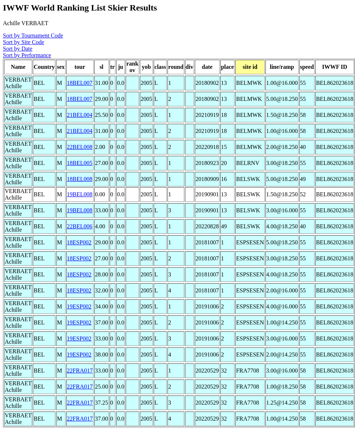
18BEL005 (79, 163)
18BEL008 (79, 179)
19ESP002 (79, 306)
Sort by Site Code (23, 42)
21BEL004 (79, 115)
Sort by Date (17, 49)
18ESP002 (79, 242)
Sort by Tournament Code (33, 35)
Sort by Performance (27, 55)
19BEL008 (79, 194)
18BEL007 (79, 83)
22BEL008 (79, 147)
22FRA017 (80, 370)
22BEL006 (79, 226)
